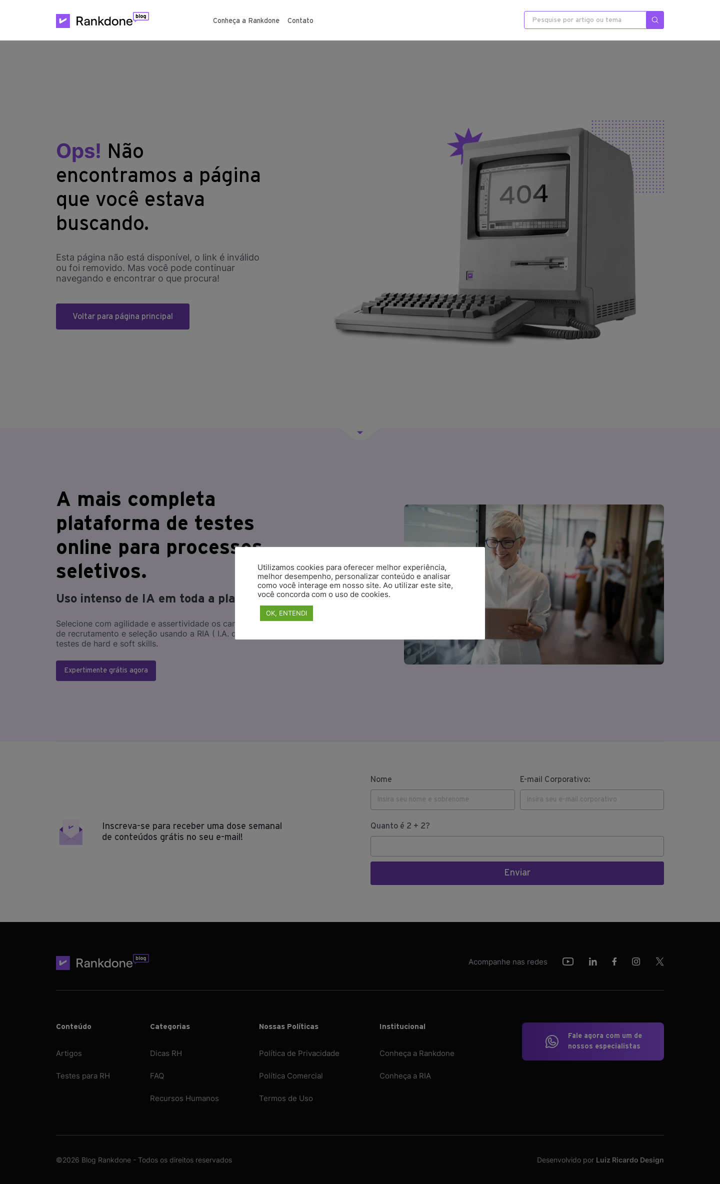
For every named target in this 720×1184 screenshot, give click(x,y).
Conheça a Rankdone (246, 21)
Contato (301, 21)
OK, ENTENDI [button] (286, 613)
